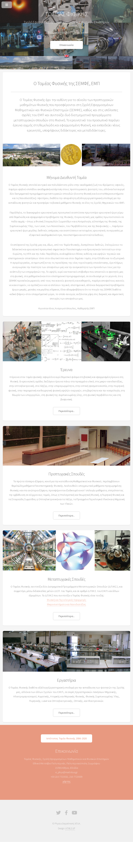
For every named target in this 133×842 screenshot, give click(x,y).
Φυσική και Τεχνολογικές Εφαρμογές (66, 600)
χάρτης (67, 781)
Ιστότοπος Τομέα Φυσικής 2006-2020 (66, 738)
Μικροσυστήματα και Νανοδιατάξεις (66, 604)
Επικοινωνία (66, 45)
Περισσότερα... (66, 411)
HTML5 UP (70, 828)
